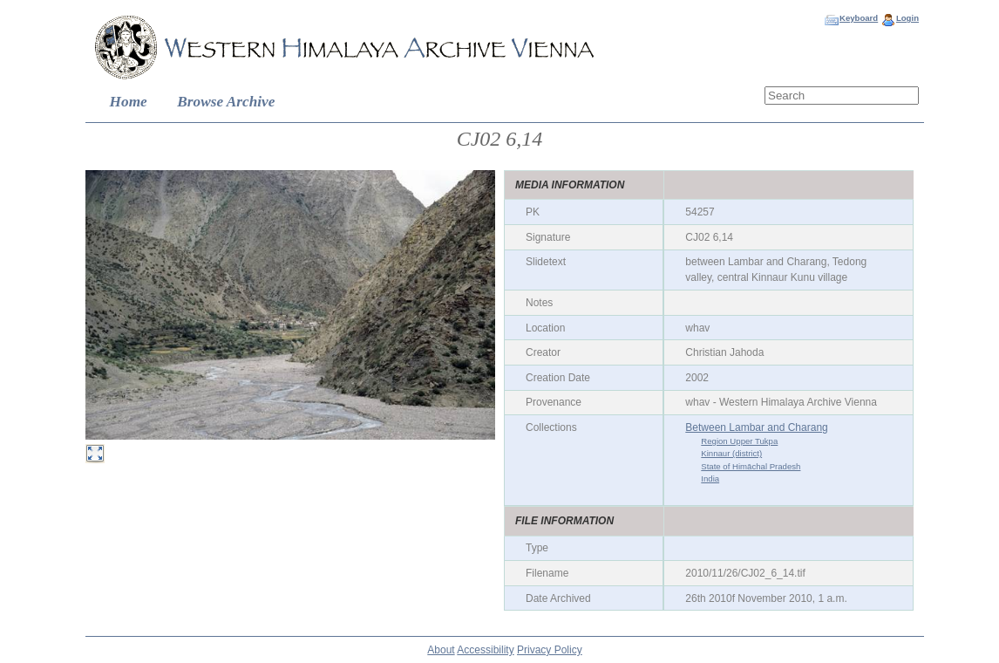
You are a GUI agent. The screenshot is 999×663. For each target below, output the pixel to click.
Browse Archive (226, 101)
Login (907, 18)
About (440, 650)
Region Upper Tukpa (739, 441)
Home (128, 101)
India (710, 478)
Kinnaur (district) (731, 453)
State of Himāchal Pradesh (750, 466)
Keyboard (858, 18)
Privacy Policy (549, 650)
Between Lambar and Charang (756, 427)
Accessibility (485, 650)
